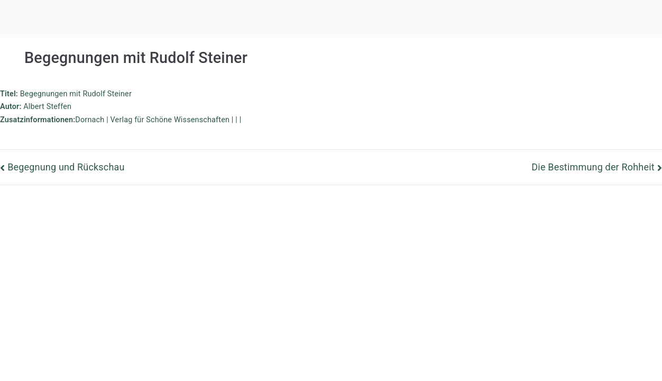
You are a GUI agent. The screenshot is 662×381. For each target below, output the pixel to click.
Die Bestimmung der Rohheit (592, 167)
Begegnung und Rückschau (65, 167)
